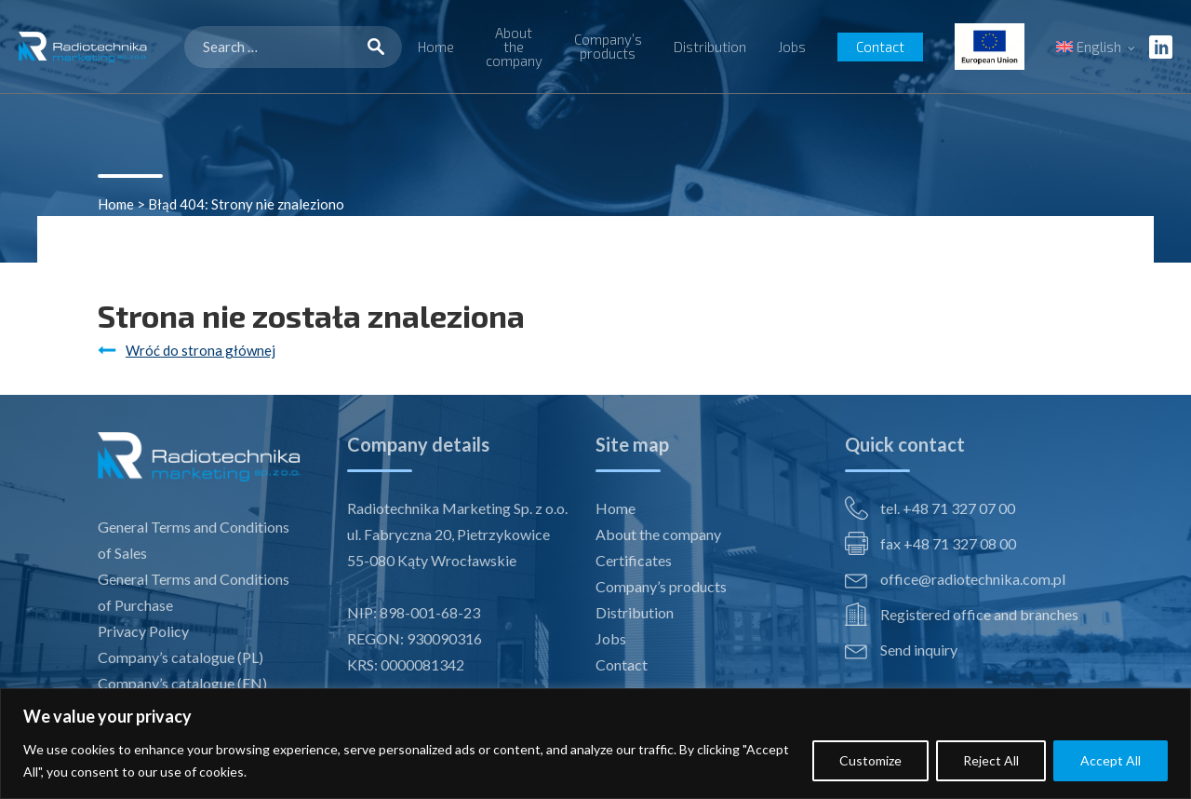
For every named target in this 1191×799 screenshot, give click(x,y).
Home (436, 46)
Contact (880, 46)
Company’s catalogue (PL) (180, 657)
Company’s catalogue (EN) (182, 683)
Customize (870, 760)
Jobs (792, 46)
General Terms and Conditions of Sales (193, 540)
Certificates (634, 560)
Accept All (1110, 760)
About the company (514, 46)
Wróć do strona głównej (200, 350)
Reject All (991, 760)
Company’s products (608, 46)
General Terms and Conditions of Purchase (193, 592)
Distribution (710, 46)
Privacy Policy (143, 631)
